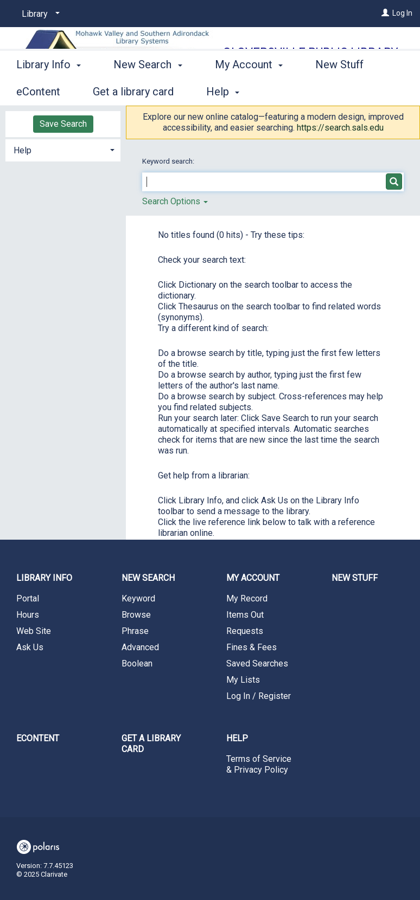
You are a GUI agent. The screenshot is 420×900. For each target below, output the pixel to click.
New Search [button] (147, 89)
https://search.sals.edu (340, 127)
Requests (244, 631)
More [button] (336, 91)
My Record (247, 598)
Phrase (135, 631)
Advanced (140, 647)
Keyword (138, 598)
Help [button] (22, 150)
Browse (136, 615)
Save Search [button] (63, 124)
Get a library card (151, 743)
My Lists (243, 680)
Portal (27, 598)
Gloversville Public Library (310, 52)
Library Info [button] (48, 89)
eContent (37, 738)
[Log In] (385, 13)
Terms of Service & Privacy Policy (258, 764)
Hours (27, 615)
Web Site (33, 631)
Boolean (137, 663)
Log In (402, 13)
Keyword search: (169, 161)
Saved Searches (257, 663)
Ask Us (29, 647)
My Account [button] (249, 89)
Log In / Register (258, 696)
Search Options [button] (175, 201)
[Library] (38, 14)
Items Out (245, 615)
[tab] (62, 149)
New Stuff (355, 578)
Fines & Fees (251, 647)
